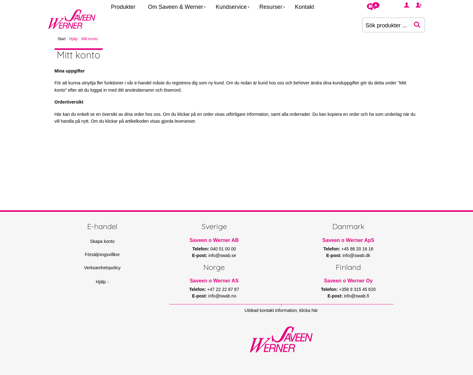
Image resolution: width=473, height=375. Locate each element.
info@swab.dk (356, 255)
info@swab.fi (356, 295)
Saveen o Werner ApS (348, 240)
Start (62, 39)
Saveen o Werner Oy (348, 280)
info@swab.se (222, 255)
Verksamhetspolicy (102, 267)
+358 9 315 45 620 (357, 289)
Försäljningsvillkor (102, 254)
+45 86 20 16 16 (357, 248)
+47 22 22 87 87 (223, 289)
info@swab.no (222, 295)
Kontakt (304, 7)
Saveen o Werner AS (214, 280)
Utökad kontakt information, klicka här (281, 310)
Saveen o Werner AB (214, 240)
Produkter (123, 7)
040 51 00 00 (223, 248)
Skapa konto (102, 241)
